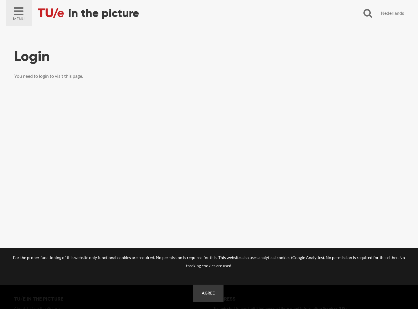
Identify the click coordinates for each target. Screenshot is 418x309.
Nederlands (392, 13)
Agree (208, 293)
